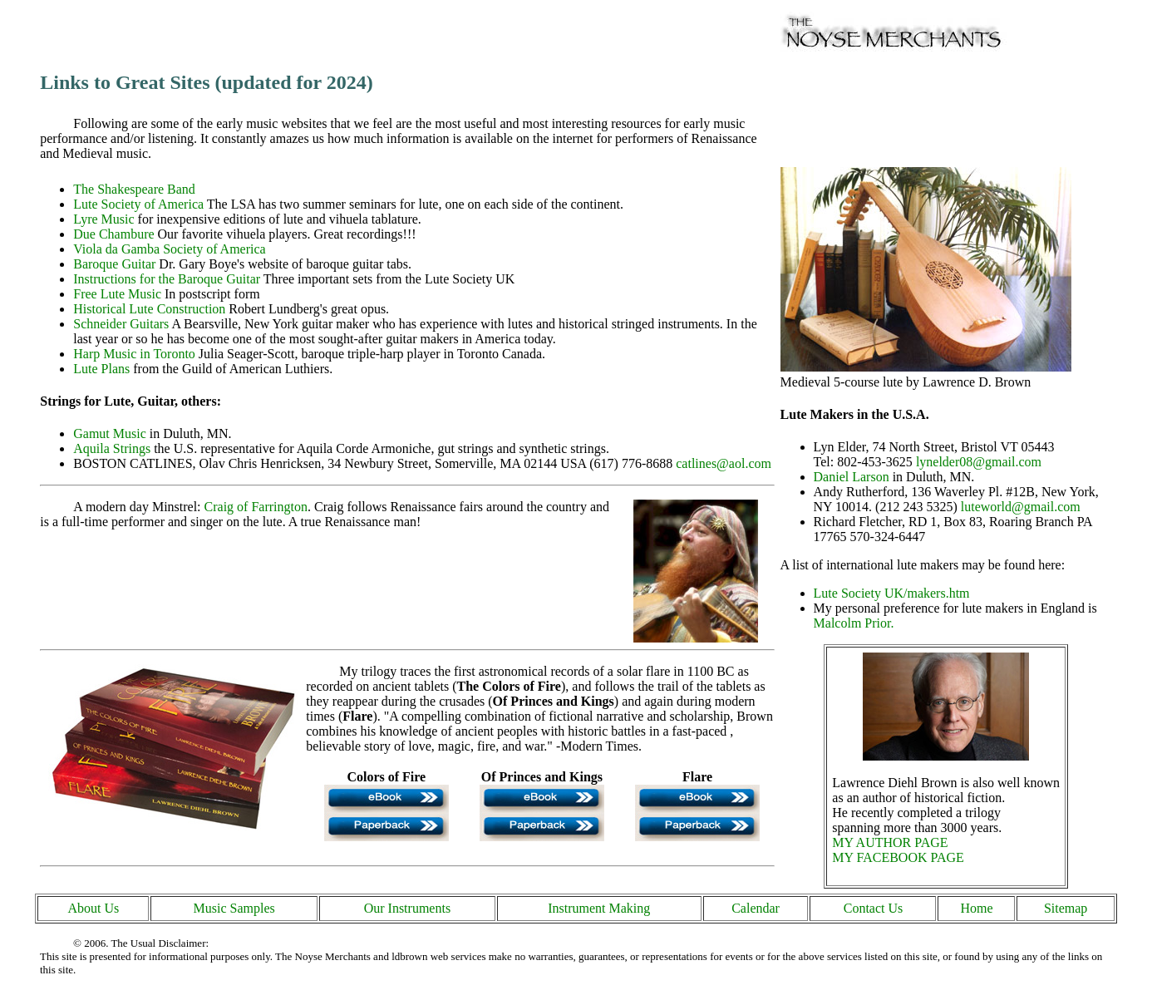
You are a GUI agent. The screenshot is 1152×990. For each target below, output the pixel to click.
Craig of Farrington (256, 507)
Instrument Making (599, 908)
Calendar (755, 908)
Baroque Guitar (114, 264)
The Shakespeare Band (134, 189)
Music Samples (234, 908)
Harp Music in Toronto (134, 354)
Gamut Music (109, 433)
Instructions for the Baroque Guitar (166, 279)
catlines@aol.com (723, 463)
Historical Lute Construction (149, 309)
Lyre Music (103, 219)
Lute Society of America (138, 204)
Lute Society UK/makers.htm (892, 593)
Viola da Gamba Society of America (169, 249)
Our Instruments (407, 908)
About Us (93, 908)
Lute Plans (101, 369)
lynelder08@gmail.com (978, 462)
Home (976, 908)
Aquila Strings (111, 448)
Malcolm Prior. (854, 623)
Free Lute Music (117, 294)
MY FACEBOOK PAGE (898, 857)
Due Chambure (113, 234)
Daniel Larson (851, 477)
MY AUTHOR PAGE (890, 842)
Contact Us (873, 908)
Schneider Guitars (121, 324)
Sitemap (1065, 908)
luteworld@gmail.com (1021, 507)
